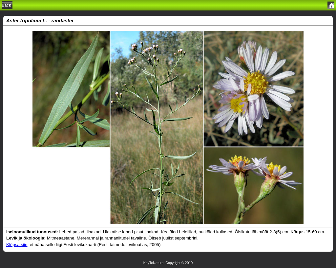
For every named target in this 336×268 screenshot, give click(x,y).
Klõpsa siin (16, 244)
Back (6, 5)
